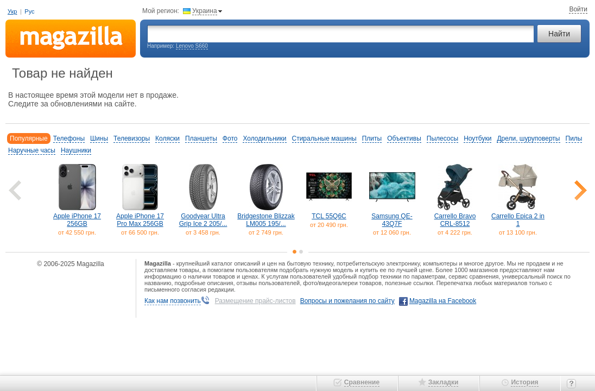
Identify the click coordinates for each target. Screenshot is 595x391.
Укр (12, 11)
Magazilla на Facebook (442, 301)
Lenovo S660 (192, 46)
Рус (29, 11)
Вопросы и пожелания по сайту (347, 301)
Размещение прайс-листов (255, 301)
